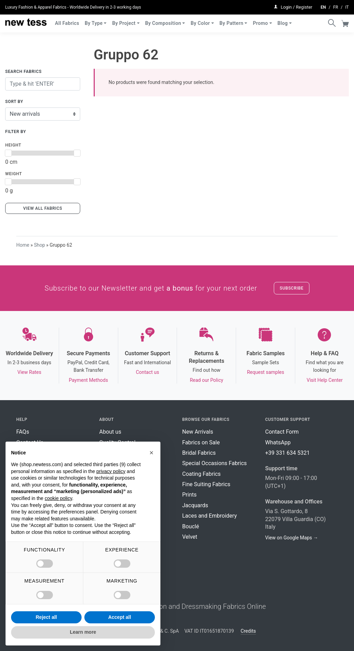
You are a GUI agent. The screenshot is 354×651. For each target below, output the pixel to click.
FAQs (22, 431)
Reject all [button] (46, 617)
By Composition (163, 20)
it (347, 5)
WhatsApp (278, 442)
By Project (124, 20)
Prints (189, 494)
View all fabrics (42, 208)
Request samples (265, 372)
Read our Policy (206, 380)
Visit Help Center (325, 380)
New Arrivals (197, 431)
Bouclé (190, 526)
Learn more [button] (83, 632)
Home (22, 245)
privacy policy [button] (110, 471)
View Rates (29, 372)
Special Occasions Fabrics (214, 463)
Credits (248, 631)
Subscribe (292, 288)
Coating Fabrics (201, 474)
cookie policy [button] (58, 498)
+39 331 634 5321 (287, 453)
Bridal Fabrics (199, 453)
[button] (151, 452)
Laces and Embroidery (209, 515)
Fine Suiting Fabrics (206, 484)
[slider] (8, 153)
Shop (39, 245)
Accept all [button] (119, 617)
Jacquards (195, 505)
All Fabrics (67, 20)
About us (110, 431)
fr (335, 5)
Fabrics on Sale (201, 442)
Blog (283, 20)
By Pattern (231, 20)
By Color (200, 20)
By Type (94, 20)
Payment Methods (88, 380)
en (323, 5)
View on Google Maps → (291, 537)
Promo (260, 20)
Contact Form (282, 431)
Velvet (189, 537)
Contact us (147, 372)
